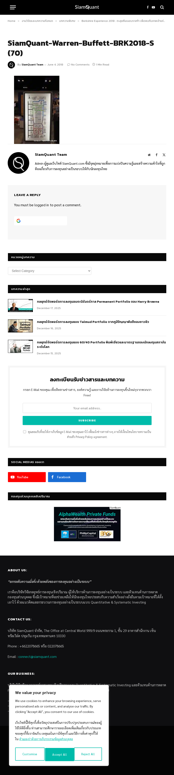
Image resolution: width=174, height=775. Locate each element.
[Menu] (13, 7)
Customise (29, 754)
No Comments (78, 65)
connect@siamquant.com (37, 656)
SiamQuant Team (32, 65)
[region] (59, 727)
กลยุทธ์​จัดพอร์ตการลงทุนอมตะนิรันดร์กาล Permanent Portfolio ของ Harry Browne (98, 301)
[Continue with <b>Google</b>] (40, 220)
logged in (41, 204)
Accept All (89, 754)
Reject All (59, 754)
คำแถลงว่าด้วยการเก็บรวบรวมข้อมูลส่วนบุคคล (49, 742)
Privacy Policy (84, 437)
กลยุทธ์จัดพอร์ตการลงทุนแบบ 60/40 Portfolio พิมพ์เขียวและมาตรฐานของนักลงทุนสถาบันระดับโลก (101, 344)
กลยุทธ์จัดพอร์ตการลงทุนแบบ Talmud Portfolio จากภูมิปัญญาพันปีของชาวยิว (93, 322)
